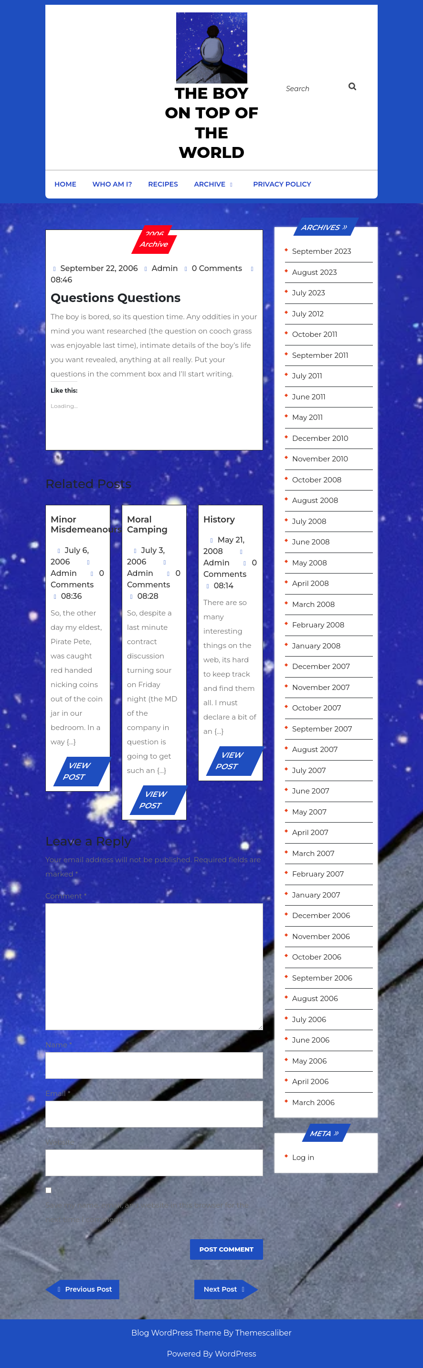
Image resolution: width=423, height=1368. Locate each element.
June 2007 (310, 790)
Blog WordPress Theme (176, 1332)
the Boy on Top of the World (211, 123)
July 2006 (309, 1019)
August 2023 (314, 272)
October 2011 (315, 334)
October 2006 (316, 956)
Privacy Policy (282, 184)
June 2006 (310, 1039)
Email (58, 1093)
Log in (303, 1157)
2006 (154, 234)
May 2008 (309, 562)
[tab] (358, 88)
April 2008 (310, 583)
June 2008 (311, 541)
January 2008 (316, 645)
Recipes (163, 184)
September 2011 (320, 355)
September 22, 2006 (99, 268)
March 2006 (313, 1102)
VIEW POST (84, 773)
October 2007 (316, 707)
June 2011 (309, 396)
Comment (66, 895)
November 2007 (321, 687)
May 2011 (307, 417)
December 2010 (320, 438)
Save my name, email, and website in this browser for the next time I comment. (147, 1212)
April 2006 (310, 1081)
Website (59, 1142)
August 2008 (315, 500)
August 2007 (315, 749)
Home (65, 184)
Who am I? (112, 184)
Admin (165, 268)
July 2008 (309, 521)
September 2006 (322, 977)
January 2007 (316, 894)
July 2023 (308, 292)
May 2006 (309, 1060)
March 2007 (313, 853)
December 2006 (321, 915)
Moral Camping (147, 524)
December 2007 (321, 666)
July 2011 (307, 375)
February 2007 (318, 873)
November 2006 (321, 936)
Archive (209, 184)
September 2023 (321, 251)
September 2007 (322, 728)
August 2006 (315, 998)
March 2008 (313, 604)
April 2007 (310, 832)
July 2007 (309, 770)
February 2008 (318, 624)
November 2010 (320, 458)
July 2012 (308, 313)
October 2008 (316, 479)
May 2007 (309, 811)
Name (58, 1044)
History (219, 519)
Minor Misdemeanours (86, 524)
